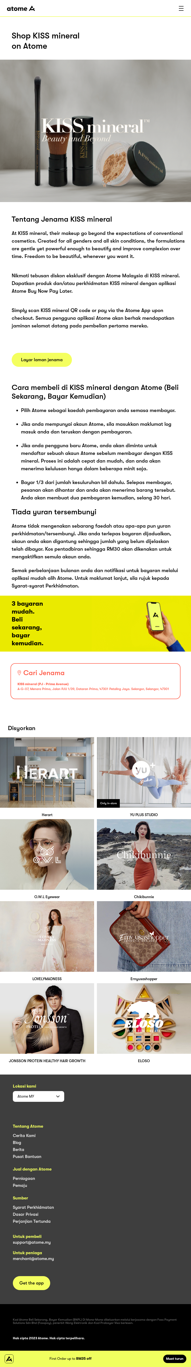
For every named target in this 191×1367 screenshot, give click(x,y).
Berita (18, 1149)
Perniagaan (24, 1178)
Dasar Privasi (25, 1214)
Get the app (31, 1283)
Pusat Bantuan (27, 1156)
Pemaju (20, 1185)
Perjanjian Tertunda (32, 1221)
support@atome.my (32, 1242)
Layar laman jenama (42, 359)
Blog (17, 1142)
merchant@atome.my (33, 1258)
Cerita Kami (24, 1135)
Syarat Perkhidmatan (33, 1207)
